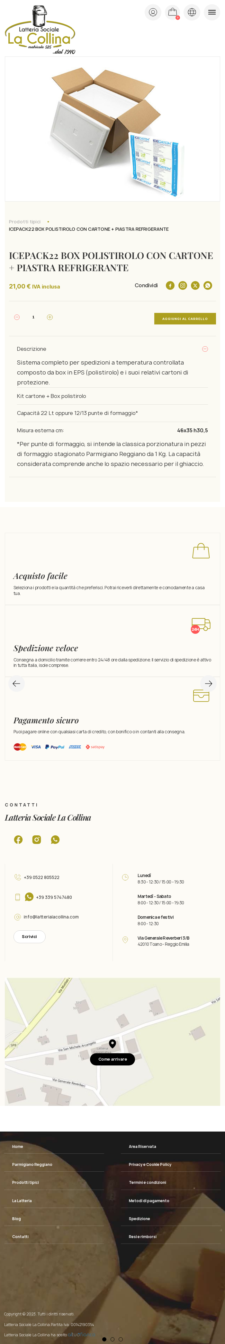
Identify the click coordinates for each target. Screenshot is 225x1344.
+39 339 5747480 (54, 894)
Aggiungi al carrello (185, 317)
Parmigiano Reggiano (32, 1161)
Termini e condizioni (147, 1179)
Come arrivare (112, 1056)
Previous (16, 677)
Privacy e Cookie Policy (150, 1161)
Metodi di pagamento (149, 1197)
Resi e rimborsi (143, 1233)
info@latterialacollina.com (51, 914)
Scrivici (29, 934)
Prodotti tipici (24, 222)
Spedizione (139, 1215)
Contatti (20, 1233)
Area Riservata (142, 1143)
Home (17, 1143)
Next (205, 677)
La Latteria (22, 1197)
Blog (16, 1215)
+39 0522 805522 (41, 874)
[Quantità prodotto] (33, 317)
